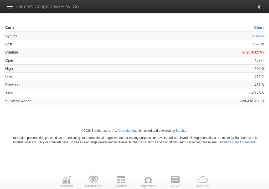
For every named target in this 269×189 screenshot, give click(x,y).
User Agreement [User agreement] (243, 142)
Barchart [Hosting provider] (182, 131)
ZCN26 (258, 36)
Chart (259, 27)
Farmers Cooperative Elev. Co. (47, 6)
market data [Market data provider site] (130, 131)
